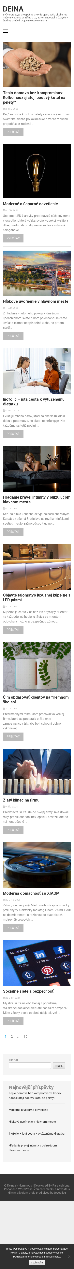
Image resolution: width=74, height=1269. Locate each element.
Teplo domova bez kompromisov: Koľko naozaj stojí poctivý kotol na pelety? (34, 97)
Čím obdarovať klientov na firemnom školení (36, 699)
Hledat (13, 1060)
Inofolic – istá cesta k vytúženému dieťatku (34, 401)
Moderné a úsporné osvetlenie (30, 203)
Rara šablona (60, 1185)
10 (26, 1036)
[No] (69, 1256)
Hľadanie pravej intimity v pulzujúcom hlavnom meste (36, 499)
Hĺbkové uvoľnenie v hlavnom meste (35, 301)
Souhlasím (37, 1262)
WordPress (25, 1189)
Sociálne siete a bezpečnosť (28, 991)
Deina (13, 9)
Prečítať (13, 132)
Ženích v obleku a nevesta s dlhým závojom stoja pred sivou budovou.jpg (39, 1190)
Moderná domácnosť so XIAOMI (32, 893)
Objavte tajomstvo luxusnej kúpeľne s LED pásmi (36, 597)
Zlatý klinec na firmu (21, 800)
